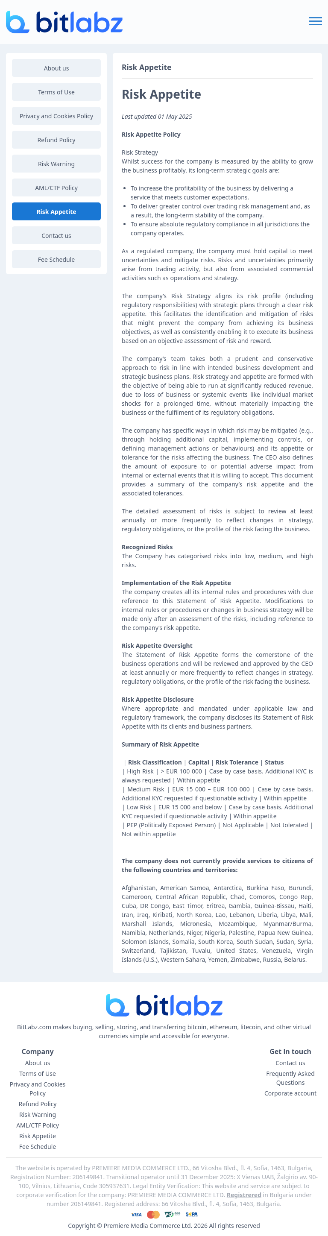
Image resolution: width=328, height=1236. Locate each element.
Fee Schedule (56, 259)
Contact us (56, 235)
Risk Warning (56, 164)
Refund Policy (57, 140)
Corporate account (290, 1093)
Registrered (244, 1195)
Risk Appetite (56, 212)
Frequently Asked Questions (290, 1078)
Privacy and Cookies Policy (56, 116)
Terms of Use (56, 92)
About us (56, 68)
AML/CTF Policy (56, 188)
